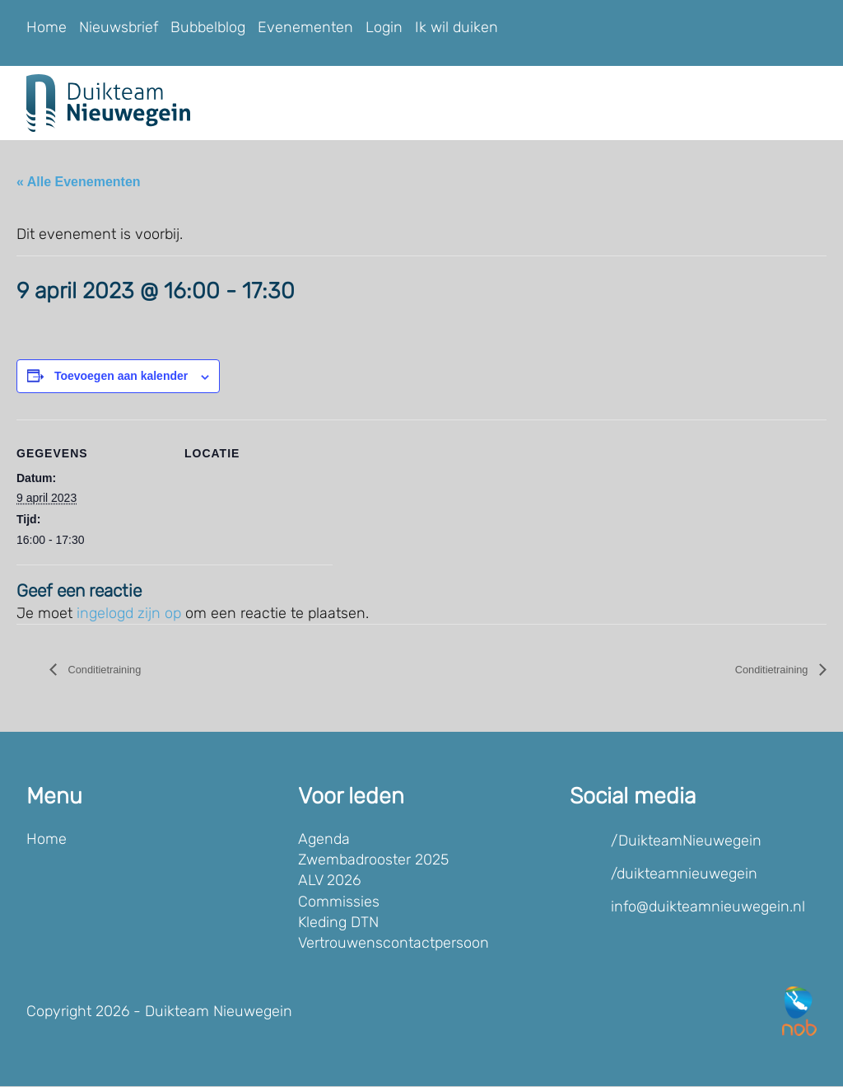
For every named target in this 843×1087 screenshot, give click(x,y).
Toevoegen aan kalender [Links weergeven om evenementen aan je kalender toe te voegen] (121, 375)
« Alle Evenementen (78, 182)
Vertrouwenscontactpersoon (393, 944)
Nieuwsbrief (118, 27)
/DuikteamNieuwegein (686, 841)
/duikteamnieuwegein (684, 874)
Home (46, 27)
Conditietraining (113, 670)
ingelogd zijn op (129, 613)
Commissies (339, 902)
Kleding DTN (338, 922)
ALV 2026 (329, 881)
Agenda (324, 840)
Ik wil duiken (456, 27)
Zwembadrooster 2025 (373, 860)
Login (384, 27)
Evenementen (305, 27)
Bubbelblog (207, 27)
